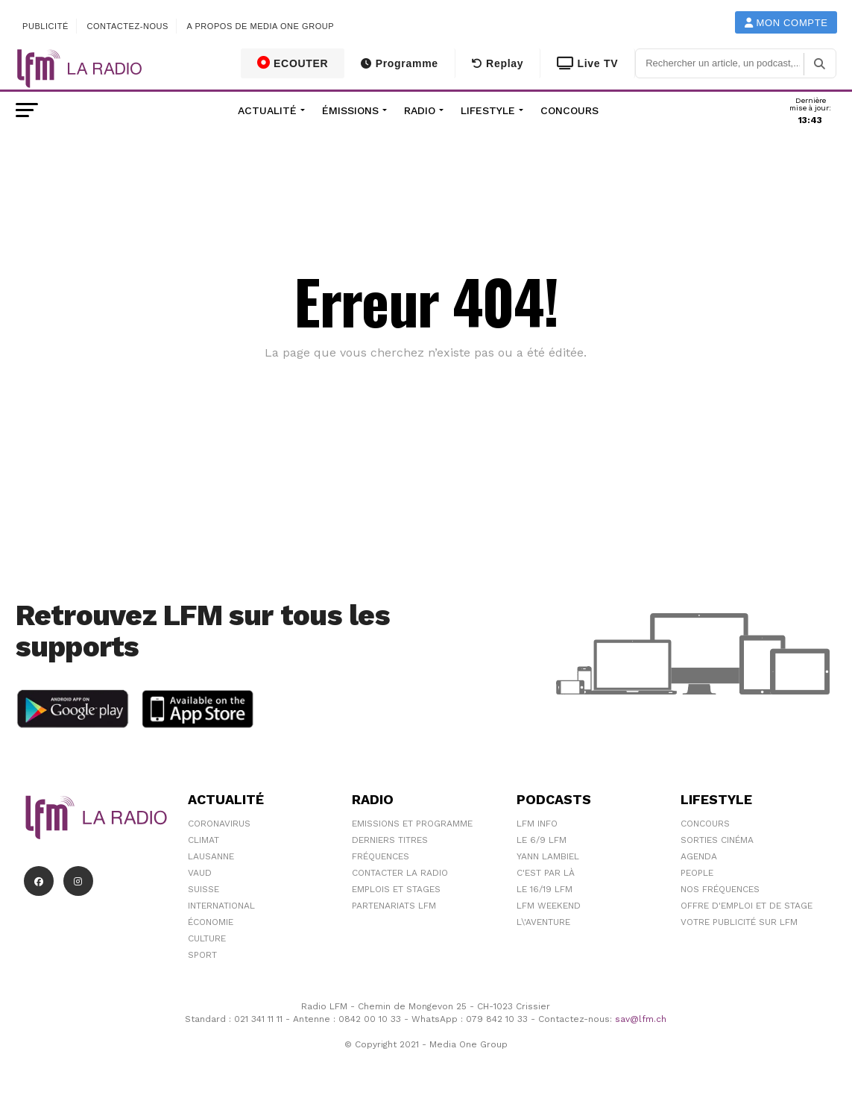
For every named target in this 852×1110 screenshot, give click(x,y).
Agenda (699, 856)
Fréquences (380, 856)
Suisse (203, 889)
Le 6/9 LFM (542, 840)
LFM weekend (549, 905)
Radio (419, 110)
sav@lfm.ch (640, 1019)
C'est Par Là (546, 873)
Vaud (200, 873)
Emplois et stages (396, 889)
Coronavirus (219, 823)
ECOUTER (293, 62)
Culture (207, 938)
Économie (210, 922)
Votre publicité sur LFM (739, 922)
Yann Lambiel (548, 856)
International (221, 905)
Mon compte (786, 22)
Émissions (350, 110)
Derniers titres (390, 840)
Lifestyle (488, 110)
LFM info (537, 823)
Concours (569, 110)
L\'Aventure (543, 922)
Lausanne (211, 856)
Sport (202, 955)
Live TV (587, 63)
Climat (203, 840)
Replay (497, 63)
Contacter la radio (400, 873)
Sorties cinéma (717, 840)
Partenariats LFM (394, 905)
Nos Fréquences (720, 889)
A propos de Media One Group (261, 26)
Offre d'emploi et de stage (746, 905)
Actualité (267, 110)
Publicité (45, 26)
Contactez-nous (127, 26)
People (697, 873)
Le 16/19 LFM (544, 889)
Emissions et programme (412, 823)
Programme (399, 63)
